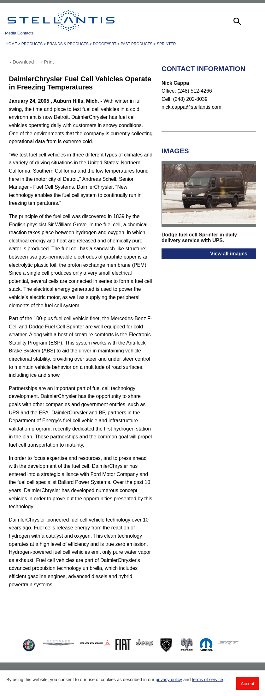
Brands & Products (68, 44)
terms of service (207, 679)
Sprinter (166, 44)
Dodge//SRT (104, 44)
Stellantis (61, 20)
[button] (236, 20)
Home (11, 44)
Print (49, 61)
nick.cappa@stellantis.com (191, 107)
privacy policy (169, 679)
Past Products (136, 44)
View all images (228, 253)
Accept (247, 683)
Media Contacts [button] (19, 33)
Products (32, 44)
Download (23, 61)
